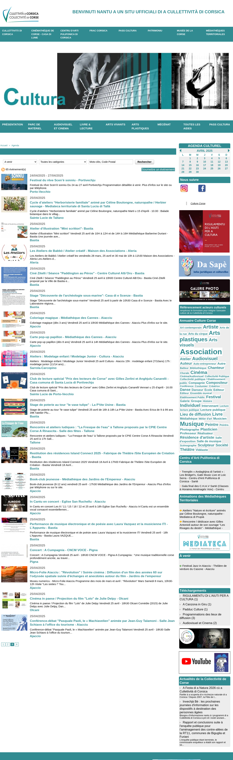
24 (204, 168)
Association (198, 342)
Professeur (203, 405)
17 (204, 164)
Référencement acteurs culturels (202, 305)
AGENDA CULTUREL (204, 146)
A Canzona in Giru (194, 573)
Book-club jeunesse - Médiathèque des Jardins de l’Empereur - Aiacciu (84, 479)
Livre (199, 391)
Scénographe (187, 416)
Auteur (209, 348)
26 (219, 168)
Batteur (207, 352)
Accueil (3, 145)
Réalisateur (218, 405)
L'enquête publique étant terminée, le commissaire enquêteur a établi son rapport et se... (204, 704)
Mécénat (164, 124)
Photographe (210, 401)
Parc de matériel (35, 126)
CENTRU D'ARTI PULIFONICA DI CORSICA (69, 34)
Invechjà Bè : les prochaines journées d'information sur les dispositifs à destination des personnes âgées (204, 672)
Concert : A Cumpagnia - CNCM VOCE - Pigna (65, 550)
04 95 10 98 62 (45, 749)
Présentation (12, 124)
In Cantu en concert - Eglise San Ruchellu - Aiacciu (69, 501)
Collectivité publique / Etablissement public (203, 362)
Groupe (184, 380)
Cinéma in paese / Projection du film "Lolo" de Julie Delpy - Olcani (81, 598)
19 (219, 164)
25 (212, 168)
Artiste (207, 324)
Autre (198, 352)
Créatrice (197, 369)
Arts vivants (115, 124)
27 (226, 168)
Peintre (185, 401)
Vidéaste (199, 420)
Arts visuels (215, 336)
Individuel (209, 380)
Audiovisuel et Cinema (197, 590)
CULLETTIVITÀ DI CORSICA (12, 32)
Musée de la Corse (185, 32)
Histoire (195, 380)
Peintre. (197, 402)
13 (226, 161)
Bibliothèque (219, 352)
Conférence (221, 365)
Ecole (183, 372)
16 (197, 164)
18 (212, 164)
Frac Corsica (99, 30)
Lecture (200, 384)
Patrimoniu (155, 30)
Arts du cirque (193, 330)
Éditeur (202, 372)
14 (183, 164)
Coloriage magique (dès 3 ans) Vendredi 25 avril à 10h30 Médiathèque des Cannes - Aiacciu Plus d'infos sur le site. (99, 322)
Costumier (185, 369)
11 (212, 161)
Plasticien (187, 405)
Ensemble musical (217, 372)
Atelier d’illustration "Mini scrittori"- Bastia (62, 228)
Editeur (192, 372)
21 (183, 168)
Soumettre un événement (156, 169)
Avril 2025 (204, 151)
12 (219, 161)
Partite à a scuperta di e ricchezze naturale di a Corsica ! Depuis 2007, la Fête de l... (202, 662)
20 (226, 164)
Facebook (204, 193)
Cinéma (212, 356)
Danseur (218, 369)
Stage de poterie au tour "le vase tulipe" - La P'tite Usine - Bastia (79, 404)
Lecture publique (191, 387)
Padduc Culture (193, 577)
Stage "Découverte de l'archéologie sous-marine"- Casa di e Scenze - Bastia (88, 295)
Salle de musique (205, 412)
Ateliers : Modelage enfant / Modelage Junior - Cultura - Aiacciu (78, 356)
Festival (209, 376)
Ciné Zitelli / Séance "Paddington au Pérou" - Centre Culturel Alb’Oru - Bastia (89, 273)
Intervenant (187, 383)
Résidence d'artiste (195, 409)
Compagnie (187, 365)
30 (197, 171)
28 (183, 171)
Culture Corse (197, 202)
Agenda (14, 145)
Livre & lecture (86, 126)
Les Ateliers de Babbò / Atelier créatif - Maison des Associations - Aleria (85, 250)
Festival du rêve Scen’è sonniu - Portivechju (64, 180)
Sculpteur (203, 415)
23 (197, 168)
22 (190, 168)
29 (190, 171)
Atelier (222, 343)
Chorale (200, 356)
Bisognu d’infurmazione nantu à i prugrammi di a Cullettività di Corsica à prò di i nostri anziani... (203, 681)
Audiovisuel (191, 348)
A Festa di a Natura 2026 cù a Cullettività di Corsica (200, 656)
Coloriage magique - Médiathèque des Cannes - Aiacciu (72, 317)
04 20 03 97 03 (73, 749)
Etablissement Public (191, 376)
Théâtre (186, 420)
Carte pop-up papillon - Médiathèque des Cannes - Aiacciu (74, 337)
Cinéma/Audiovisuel (190, 360)
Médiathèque (213, 391)
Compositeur (204, 365)
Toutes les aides (191, 126)
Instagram (186, 193)
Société (216, 415)
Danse (207, 369)
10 (204, 161)
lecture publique (213, 384)
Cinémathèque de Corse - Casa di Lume (42, 34)
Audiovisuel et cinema (63, 126)
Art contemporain (189, 325)
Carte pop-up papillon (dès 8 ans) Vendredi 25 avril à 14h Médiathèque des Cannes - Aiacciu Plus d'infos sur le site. (99, 341)
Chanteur (187, 356)
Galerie (221, 376)
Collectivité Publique (212, 360)
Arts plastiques (140, 126)
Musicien (191, 397)
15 (190, 164)
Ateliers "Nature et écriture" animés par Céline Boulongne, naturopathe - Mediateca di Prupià (203, 484)
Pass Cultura (128, 30)
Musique (208, 396)
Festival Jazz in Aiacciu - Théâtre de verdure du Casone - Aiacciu (204, 538)
